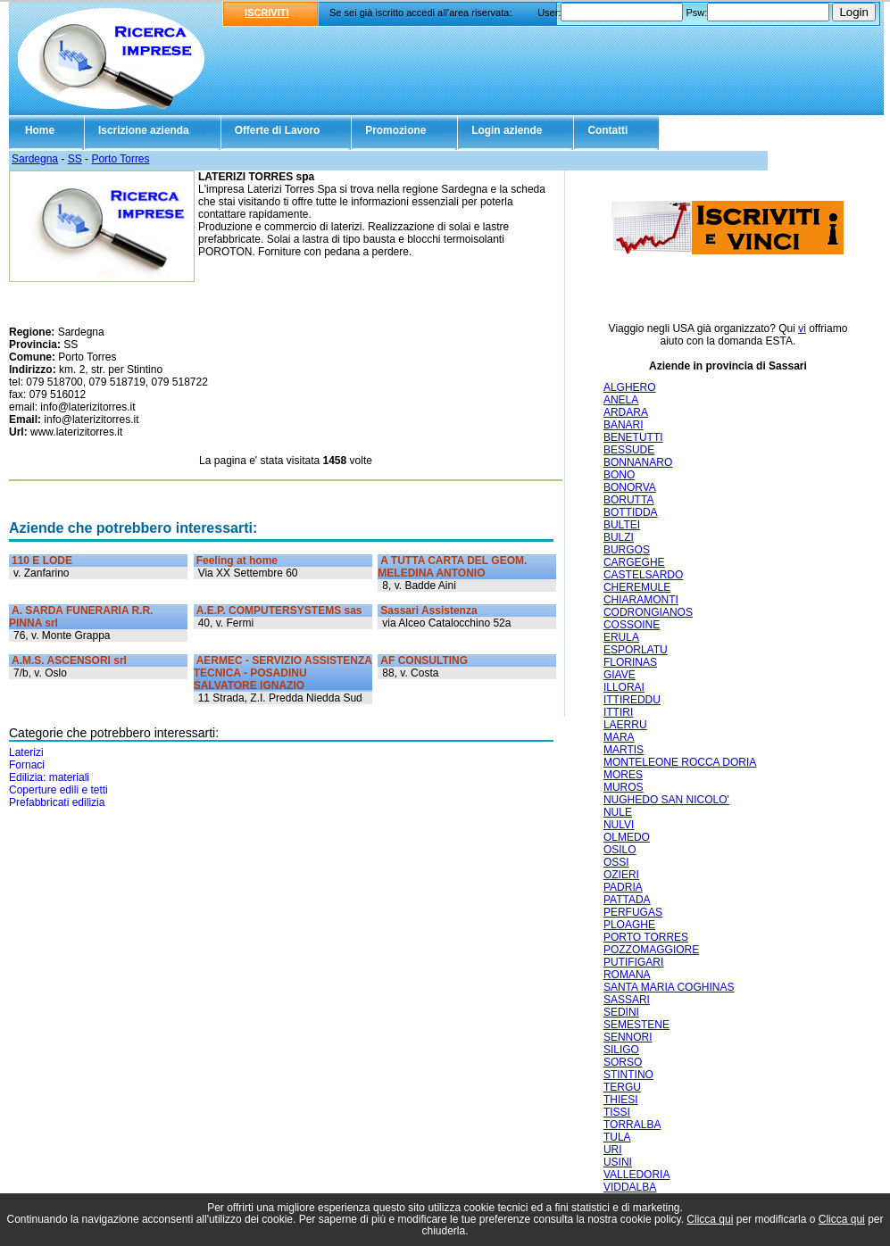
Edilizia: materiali (49, 777)
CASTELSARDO (643, 575)
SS (75, 159)
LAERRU (625, 725)
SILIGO (621, 1049)
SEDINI (621, 1012)
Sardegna (35, 159)
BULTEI (621, 525)
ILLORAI (624, 687)
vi (802, 328)
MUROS (623, 787)
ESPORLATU (635, 650)
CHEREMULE (636, 587)
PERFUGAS (632, 912)
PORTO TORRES (645, 937)
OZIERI (621, 874)
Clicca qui (709, 1219)
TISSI (616, 1112)
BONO (619, 475)
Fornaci (27, 765)
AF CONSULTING (424, 660)
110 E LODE (42, 560)
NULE (617, 812)
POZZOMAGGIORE (651, 949)
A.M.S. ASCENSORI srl (69, 660)
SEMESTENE (636, 1024)
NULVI (618, 824)
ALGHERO (629, 387)
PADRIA (623, 887)
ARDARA (625, 412)
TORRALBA (632, 1124)
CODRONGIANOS (648, 612)
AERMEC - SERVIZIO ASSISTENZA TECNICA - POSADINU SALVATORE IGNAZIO (283, 673)
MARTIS (623, 749)
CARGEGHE (634, 562)
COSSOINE (631, 625)
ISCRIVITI (267, 12)
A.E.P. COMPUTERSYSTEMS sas (279, 610)
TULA (617, 1137)
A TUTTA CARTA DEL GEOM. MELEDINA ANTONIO (452, 566)
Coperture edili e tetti (58, 790)
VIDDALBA (629, 1187)
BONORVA (629, 487)
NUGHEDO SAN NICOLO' (666, 799)
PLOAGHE (629, 924)
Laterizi (26, 752)
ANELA (620, 400)
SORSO (622, 1062)
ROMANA (627, 974)
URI (612, 1149)
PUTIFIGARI (633, 962)
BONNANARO (637, 462)
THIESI (620, 1099)
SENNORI (628, 1037)
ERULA (621, 637)
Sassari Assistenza (428, 610)
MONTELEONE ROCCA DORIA (679, 762)
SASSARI (626, 999)
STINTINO (628, 1074)
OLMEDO (626, 837)
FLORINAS (630, 662)
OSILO (619, 849)
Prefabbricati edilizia (56, 802)
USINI (617, 1162)
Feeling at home (237, 560)
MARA (619, 737)
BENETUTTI (633, 437)
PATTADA (627, 899)
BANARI (623, 425)
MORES (623, 774)
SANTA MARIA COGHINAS (668, 987)
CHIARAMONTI (640, 600)
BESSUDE (628, 450)
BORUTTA (628, 500)
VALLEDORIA (636, 1174)
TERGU (622, 1087)
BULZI (618, 537)
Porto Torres (120, 159)
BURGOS (626, 550)
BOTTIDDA (630, 512)
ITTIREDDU (632, 700)
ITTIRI (618, 712)
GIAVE (619, 675)
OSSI (616, 862)
